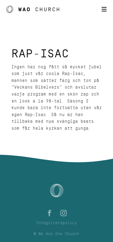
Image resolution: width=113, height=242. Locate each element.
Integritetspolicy (56, 223)
